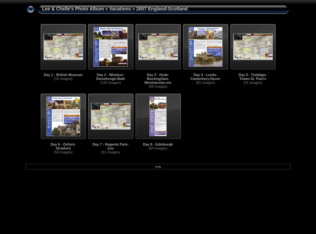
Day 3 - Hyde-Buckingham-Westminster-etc (158, 78)
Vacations (120, 8)
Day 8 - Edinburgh (158, 144)
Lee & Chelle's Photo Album (73, 8)
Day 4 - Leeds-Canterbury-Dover (206, 77)
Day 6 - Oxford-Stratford (63, 146)
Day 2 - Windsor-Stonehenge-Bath (110, 77)
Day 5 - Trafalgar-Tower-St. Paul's (253, 77)
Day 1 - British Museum (63, 75)
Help (158, 166)
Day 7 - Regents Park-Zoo (111, 146)
